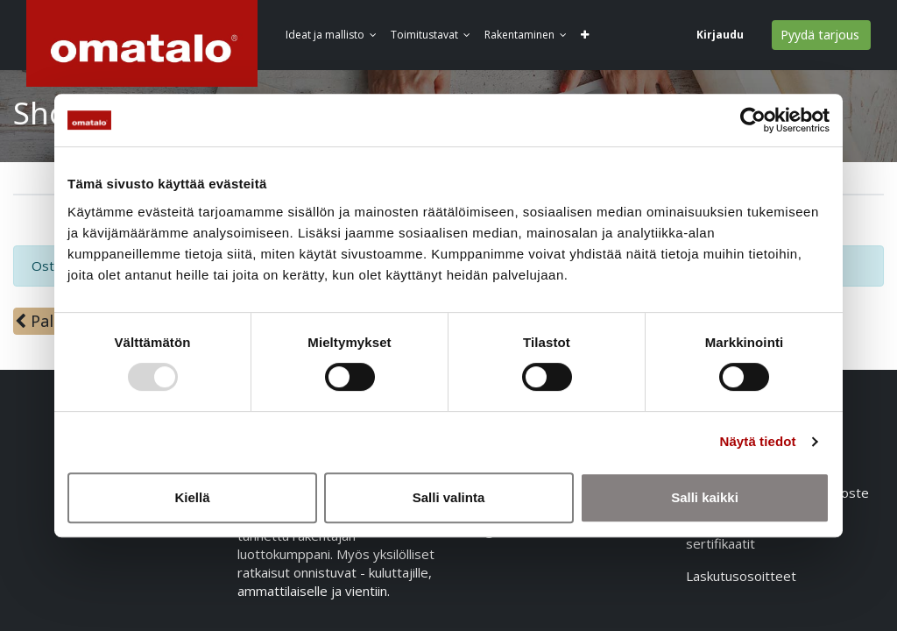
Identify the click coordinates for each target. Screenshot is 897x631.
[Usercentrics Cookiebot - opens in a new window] (753, 120)
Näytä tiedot (758, 441)
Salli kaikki (704, 497)
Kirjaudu (719, 34)
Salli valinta (449, 497)
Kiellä (191, 497)
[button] (590, 35)
